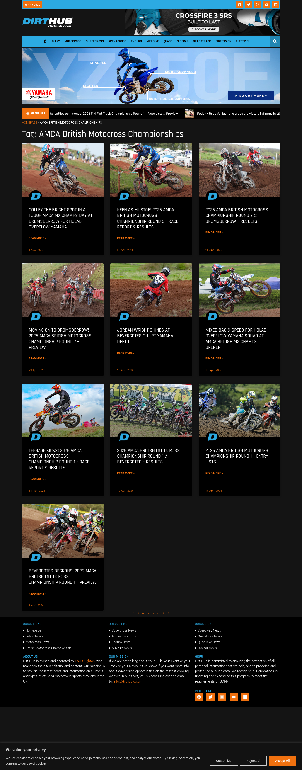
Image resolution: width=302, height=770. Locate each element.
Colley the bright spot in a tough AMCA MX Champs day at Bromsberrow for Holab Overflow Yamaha (60, 218)
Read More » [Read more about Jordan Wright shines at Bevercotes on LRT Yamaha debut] (126, 353)
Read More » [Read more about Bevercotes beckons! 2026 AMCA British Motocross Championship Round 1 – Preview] (37, 593)
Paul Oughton (85, 661)
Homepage (29, 122)
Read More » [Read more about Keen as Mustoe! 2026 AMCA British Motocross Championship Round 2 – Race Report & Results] (126, 238)
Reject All (253, 761)
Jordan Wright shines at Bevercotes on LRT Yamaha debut (145, 336)
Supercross (95, 41)
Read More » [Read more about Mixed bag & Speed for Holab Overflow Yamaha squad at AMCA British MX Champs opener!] (214, 358)
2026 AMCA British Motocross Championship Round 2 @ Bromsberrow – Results (236, 215)
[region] (151, 756)
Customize (224, 761)
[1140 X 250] (151, 103)
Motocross (73, 41)
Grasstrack (202, 41)
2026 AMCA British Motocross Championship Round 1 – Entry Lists (236, 456)
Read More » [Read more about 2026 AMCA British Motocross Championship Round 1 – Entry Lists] (214, 473)
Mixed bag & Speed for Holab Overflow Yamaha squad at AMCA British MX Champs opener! (235, 338)
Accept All (282, 761)
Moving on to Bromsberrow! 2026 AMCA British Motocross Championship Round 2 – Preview (60, 338)
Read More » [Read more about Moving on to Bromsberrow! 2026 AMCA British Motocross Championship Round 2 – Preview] (37, 358)
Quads (167, 41)
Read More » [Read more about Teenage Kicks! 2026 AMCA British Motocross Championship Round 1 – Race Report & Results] (37, 479)
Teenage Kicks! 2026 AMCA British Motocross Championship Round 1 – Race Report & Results (59, 459)
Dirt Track (223, 41)
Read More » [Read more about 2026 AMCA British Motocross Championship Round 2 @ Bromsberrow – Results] (214, 232)
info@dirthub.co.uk (127, 681)
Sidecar (182, 41)
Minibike (152, 41)
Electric (242, 41)
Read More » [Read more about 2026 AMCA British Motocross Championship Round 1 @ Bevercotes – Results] (126, 473)
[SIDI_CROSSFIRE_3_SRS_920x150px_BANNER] (202, 34)
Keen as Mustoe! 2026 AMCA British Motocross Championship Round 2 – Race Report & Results (147, 218)
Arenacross (117, 41)
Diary (56, 41)
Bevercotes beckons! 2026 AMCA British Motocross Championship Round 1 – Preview (63, 576)
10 (173, 613)
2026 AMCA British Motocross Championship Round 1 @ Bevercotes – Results (148, 456)
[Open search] (275, 41)
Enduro (136, 41)
